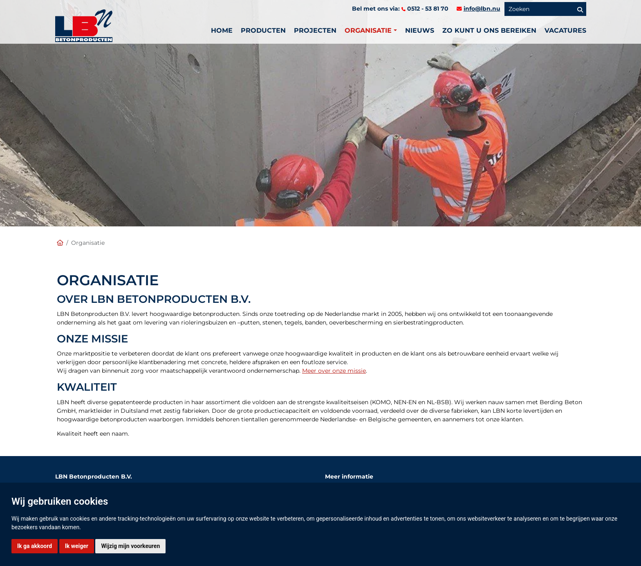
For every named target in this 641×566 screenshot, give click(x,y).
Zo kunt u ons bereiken (489, 30)
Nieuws (419, 30)
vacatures (565, 30)
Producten (263, 30)
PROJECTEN (315, 30)
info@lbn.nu (482, 8)
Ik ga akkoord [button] (34, 546)
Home (222, 30)
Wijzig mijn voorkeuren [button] (130, 546)
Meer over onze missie (334, 370)
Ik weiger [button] (76, 546)
